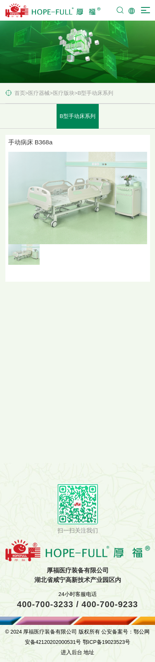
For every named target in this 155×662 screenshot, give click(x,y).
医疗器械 (39, 93)
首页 (19, 93)
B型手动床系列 (95, 93)
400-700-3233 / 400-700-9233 (77, 604)
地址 (88, 652)
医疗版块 (63, 93)
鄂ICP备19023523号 (106, 642)
